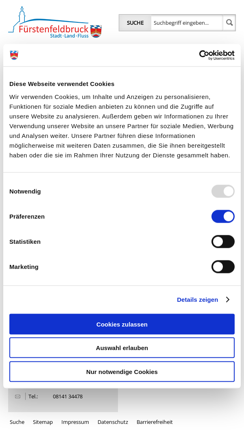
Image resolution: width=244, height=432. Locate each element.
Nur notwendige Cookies (122, 371)
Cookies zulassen (122, 323)
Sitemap (43, 422)
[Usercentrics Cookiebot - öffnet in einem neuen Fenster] (199, 55)
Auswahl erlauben (122, 347)
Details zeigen (197, 299)
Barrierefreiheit (155, 422)
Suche (135, 22)
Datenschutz (113, 422)
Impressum (75, 422)
